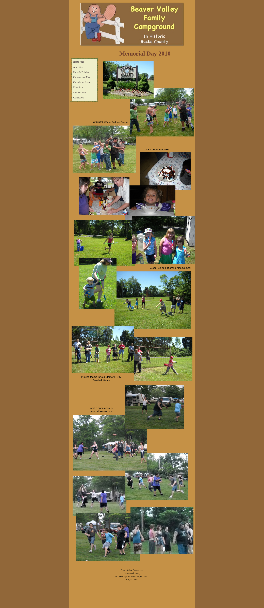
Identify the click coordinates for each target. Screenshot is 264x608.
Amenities (78, 67)
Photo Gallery (79, 92)
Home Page (78, 62)
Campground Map (81, 77)
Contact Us (78, 97)
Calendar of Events (82, 82)
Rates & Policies (81, 72)
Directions (78, 87)
